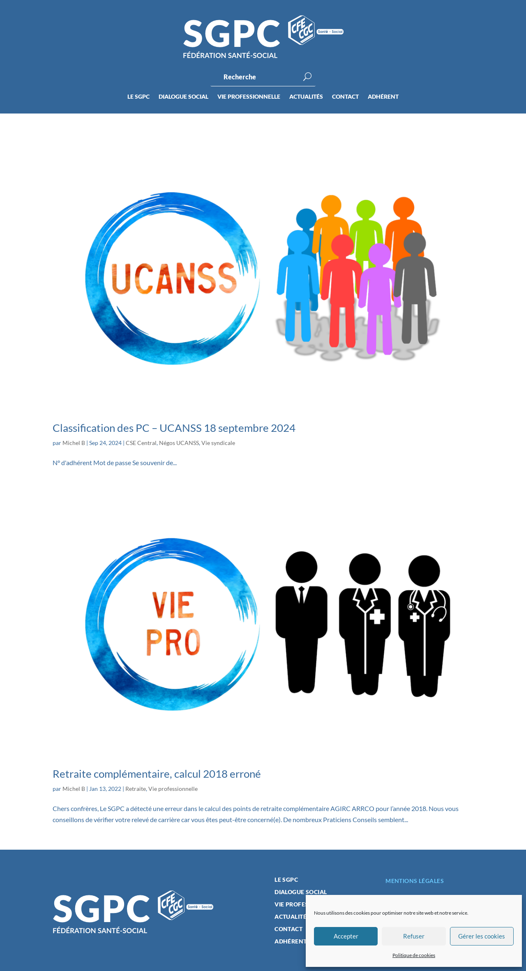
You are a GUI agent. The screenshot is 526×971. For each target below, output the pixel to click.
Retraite (135, 788)
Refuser (413, 936)
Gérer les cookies (481, 936)
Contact (345, 97)
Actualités (306, 97)
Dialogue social (183, 97)
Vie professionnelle (248, 97)
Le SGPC (138, 97)
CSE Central (141, 442)
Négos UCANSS (179, 442)
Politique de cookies (413, 955)
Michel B (73, 442)
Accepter (346, 936)
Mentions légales (414, 880)
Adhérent (383, 97)
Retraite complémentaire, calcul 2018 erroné (157, 773)
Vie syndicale (218, 442)
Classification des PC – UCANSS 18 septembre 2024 (174, 427)
